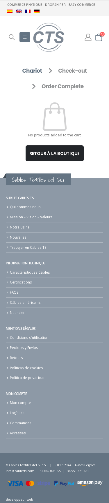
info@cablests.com (20, 471)
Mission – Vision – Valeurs (31, 217)
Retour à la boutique (54, 153)
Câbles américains (25, 302)
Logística (17, 412)
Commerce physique (24, 5)
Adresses (18, 433)
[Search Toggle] (11, 37)
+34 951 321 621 (77, 471)
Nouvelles (18, 237)
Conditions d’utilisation (29, 337)
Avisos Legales (85, 465)
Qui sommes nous (25, 206)
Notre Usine (20, 227)
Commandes (20, 422)
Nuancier (17, 312)
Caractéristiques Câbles (30, 272)
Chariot (32, 70)
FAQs (14, 292)
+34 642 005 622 (50, 471)
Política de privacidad (28, 377)
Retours (16, 357)
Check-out (72, 70)
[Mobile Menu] (24, 37)
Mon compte (20, 402)
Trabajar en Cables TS (28, 247)
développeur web (19, 499)
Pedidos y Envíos (24, 347)
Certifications (21, 282)
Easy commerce (82, 5)
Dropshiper (55, 5)
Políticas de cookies (26, 367)
